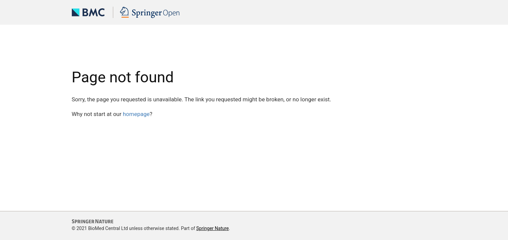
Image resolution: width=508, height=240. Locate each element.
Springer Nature (212, 228)
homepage (136, 114)
